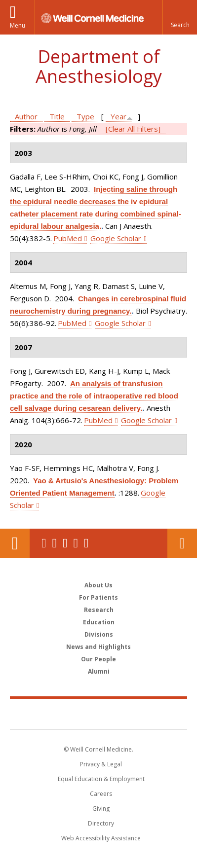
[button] (179, 17)
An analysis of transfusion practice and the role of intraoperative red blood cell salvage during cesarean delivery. (94, 395)
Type (85, 116)
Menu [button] (17, 25)
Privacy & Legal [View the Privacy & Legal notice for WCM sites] (101, 764)
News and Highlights (98, 647)
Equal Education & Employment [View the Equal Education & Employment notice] (101, 779)
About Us (98, 585)
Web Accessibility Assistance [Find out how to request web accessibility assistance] (101, 838)
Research (99, 610)
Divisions (98, 634)
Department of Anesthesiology (99, 66)
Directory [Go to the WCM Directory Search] (101, 823)
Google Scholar (115, 238)
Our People (98, 659)
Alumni (99, 671)
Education (99, 622)
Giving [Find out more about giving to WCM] (101, 808)
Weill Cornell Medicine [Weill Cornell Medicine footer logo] (98, 713)
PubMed (67, 238)
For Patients (98, 597)
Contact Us (182, 543)
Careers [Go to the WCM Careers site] (101, 794)
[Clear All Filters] (133, 129)
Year (118, 116)
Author (26, 116)
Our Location (15, 543)
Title (57, 116)
